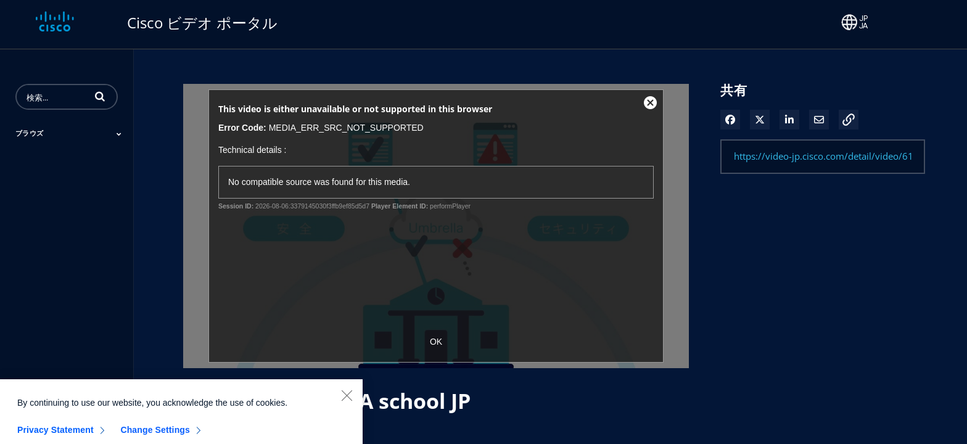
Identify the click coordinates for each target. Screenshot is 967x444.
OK (436, 342)
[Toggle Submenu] (119, 134)
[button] (100, 96)
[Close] (346, 406)
